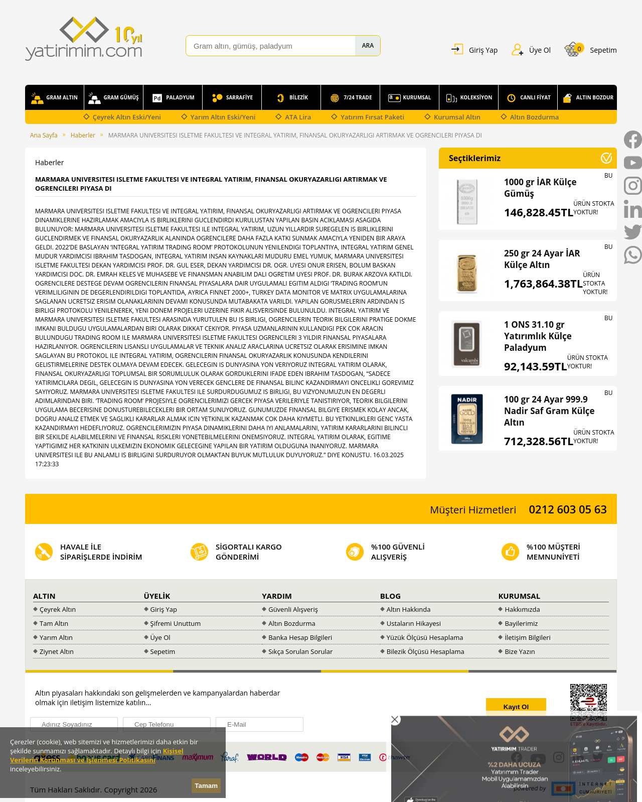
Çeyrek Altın (58, 609)
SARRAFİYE (232, 98)
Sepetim (163, 651)
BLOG (390, 596)
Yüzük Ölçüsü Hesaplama (425, 637)
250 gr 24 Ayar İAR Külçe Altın (542, 259)
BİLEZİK (291, 98)
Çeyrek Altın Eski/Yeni (127, 116)
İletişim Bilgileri (528, 637)
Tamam (206, 785)
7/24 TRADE (350, 98)
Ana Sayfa (44, 135)
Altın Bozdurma (534, 116)
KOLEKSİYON (469, 98)
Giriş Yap (163, 609)
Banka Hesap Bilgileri (300, 637)
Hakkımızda (522, 609)
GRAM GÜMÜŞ (113, 98)
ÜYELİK (157, 596)
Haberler (83, 135)
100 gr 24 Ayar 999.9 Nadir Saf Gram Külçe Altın (549, 410)
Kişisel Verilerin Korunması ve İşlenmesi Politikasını (97, 755)
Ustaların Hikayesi (414, 623)
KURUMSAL (409, 98)
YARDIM (277, 596)
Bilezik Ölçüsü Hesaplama (425, 651)
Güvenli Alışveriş (293, 609)
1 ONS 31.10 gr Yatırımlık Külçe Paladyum (538, 336)
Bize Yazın (520, 651)
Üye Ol (160, 637)
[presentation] (397, 707)
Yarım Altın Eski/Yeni (223, 116)
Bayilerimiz (521, 623)
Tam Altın (54, 623)
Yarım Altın (56, 637)
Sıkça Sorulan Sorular (300, 651)
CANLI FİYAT (528, 98)
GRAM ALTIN (54, 98)
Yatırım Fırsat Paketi (372, 116)
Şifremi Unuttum (175, 623)
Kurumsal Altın (457, 116)
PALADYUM (172, 98)
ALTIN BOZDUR (587, 98)
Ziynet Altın (57, 651)
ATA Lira (298, 116)
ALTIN (44, 596)
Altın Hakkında (409, 609)
